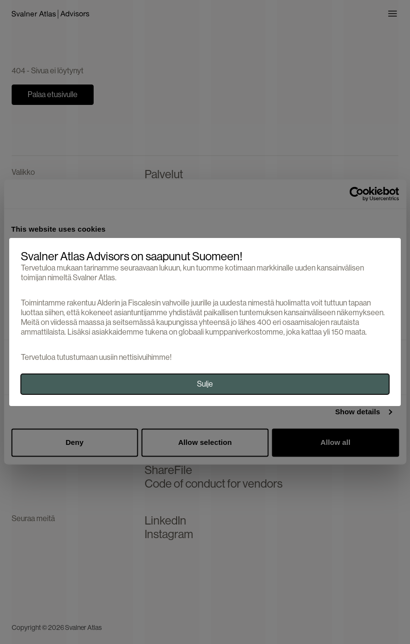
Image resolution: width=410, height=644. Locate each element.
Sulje (205, 384)
